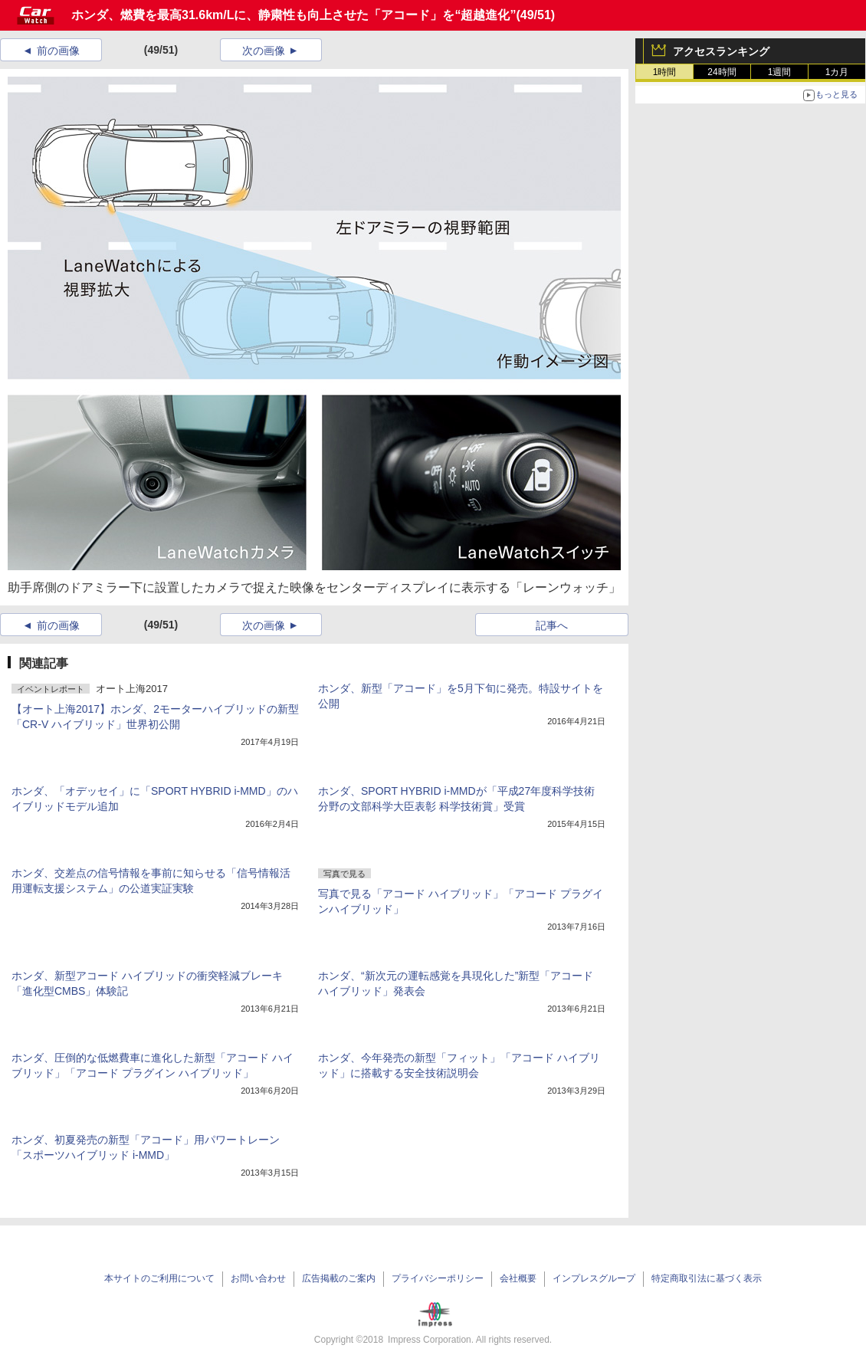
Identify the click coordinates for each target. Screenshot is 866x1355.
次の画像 (263, 50)
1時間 (665, 72)
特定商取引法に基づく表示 (706, 1278)
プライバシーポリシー (438, 1278)
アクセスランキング (721, 51)
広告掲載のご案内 (339, 1278)
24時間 (721, 72)
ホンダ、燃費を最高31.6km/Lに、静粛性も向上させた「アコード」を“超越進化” (293, 14)
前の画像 (58, 50)
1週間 (780, 72)
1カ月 (837, 72)
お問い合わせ (258, 1278)
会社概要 (518, 1278)
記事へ (552, 625)
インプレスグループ (594, 1278)
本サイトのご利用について (159, 1278)
